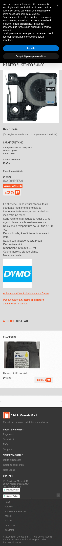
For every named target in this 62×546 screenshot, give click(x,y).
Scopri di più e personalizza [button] (31, 56)
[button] (57, 5)
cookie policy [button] (32, 14)
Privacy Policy (12, 490)
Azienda (9, 507)
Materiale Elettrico (15, 511)
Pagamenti (8, 434)
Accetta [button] (31, 48)
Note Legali (9, 470)
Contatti (9, 530)
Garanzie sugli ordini (13, 465)
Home (7, 502)
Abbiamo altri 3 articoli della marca (26, 293)
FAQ (5, 444)
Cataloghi (10, 525)
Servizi (8, 516)
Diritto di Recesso (12, 460)
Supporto (8, 449)
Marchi (8, 521)
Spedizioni (8, 439)
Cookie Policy (12, 496)
